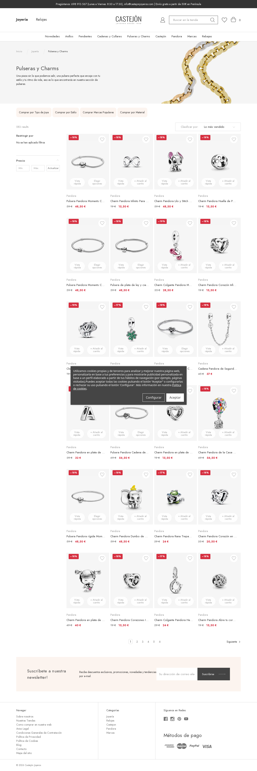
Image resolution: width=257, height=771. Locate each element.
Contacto (21, 749)
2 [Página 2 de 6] (137, 642)
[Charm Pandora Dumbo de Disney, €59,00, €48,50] (131, 497)
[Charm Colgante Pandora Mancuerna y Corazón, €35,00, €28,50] (175, 245)
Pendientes (85, 36)
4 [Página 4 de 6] (148, 642)
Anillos (69, 36)
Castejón (160, 36)
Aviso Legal (22, 729)
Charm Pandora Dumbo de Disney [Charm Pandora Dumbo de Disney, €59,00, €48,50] (129, 536)
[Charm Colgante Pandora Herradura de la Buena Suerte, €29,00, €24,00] (175, 580)
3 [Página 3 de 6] (142, 642)
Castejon (111, 725)
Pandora (177, 36)
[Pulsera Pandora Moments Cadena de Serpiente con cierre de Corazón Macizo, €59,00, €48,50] (87, 161)
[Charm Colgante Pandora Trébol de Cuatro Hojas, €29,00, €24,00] (131, 329)
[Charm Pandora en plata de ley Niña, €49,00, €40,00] (87, 580)
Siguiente (234, 642)
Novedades (52, 36)
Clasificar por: (189, 127)
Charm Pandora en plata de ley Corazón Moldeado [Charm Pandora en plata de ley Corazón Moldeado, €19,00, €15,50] (173, 452)
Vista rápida (77, 182)
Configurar (153, 397)
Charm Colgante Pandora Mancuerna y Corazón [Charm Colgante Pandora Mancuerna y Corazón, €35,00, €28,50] (173, 285)
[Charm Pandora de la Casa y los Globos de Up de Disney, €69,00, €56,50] (219, 413)
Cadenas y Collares (109, 36)
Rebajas (207, 36)
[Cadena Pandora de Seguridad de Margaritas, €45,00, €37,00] (219, 329)
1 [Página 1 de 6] (130, 642)
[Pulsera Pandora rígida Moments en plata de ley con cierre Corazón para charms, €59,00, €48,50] (87, 497)
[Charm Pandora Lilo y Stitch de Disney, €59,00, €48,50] (175, 161)
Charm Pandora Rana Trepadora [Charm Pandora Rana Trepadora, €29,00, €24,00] (173, 536)
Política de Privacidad (28, 737)
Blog (18, 745)
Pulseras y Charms (138, 36)
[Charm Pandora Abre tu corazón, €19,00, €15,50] (219, 580)
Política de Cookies (27, 741)
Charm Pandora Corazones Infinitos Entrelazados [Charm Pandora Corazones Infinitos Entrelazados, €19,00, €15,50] (129, 620)
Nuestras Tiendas (25, 720)
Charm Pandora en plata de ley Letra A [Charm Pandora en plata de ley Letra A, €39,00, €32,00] (86, 452)
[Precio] (38, 160)
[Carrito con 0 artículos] (236, 19)
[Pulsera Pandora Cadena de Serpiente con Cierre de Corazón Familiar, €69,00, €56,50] (131, 413)
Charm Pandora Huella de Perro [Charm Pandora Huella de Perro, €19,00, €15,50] (217, 201)
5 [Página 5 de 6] (154, 642)
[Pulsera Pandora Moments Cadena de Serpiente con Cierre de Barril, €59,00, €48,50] (87, 245)
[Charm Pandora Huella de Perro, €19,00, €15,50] (219, 161)
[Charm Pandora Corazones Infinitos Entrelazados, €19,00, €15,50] (131, 580)
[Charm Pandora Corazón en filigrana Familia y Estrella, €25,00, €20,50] (219, 497)
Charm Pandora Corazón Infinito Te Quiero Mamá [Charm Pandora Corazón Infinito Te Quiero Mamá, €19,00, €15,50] (217, 285)
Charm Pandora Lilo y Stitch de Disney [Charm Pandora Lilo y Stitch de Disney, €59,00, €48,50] (173, 201)
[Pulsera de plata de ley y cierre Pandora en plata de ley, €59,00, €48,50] (131, 245)
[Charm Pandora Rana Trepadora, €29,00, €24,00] (175, 497)
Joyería (22, 19)
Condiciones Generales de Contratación (39, 733)
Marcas (192, 36)
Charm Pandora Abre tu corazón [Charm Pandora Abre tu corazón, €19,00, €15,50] (217, 620)
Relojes (41, 19)
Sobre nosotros (24, 716)
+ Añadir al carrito (140, 182)
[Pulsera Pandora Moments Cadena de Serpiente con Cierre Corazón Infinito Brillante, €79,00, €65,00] (175, 329)
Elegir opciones (97, 182)
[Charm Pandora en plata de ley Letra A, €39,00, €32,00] (87, 413)
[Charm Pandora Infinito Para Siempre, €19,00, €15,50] (131, 161)
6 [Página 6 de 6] (160, 642)
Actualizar (53, 168)
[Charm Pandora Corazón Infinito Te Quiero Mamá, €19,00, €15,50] (219, 245)
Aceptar (175, 397)
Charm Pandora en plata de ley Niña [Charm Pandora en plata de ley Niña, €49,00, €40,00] (86, 620)
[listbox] (219, 127)
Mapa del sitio (24, 753)
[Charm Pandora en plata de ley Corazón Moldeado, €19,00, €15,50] (175, 413)
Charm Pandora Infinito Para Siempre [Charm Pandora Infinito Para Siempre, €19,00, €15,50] (129, 201)
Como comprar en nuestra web (33, 725)
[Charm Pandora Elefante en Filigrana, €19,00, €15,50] (87, 329)
